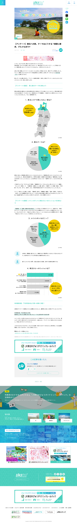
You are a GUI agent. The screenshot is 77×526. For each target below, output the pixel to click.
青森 (25, 50)
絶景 (41, 383)
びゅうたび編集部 (54, 50)
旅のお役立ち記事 (28, 509)
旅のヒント (37, 383)
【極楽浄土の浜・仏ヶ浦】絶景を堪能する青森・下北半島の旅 (29, 333)
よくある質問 (61, 509)
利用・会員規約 (68, 509)
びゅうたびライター (46, 509)
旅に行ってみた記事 (9, 509)
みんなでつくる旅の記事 (19, 509)
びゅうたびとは (54, 509)
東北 (21, 50)
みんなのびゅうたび (37, 509)
